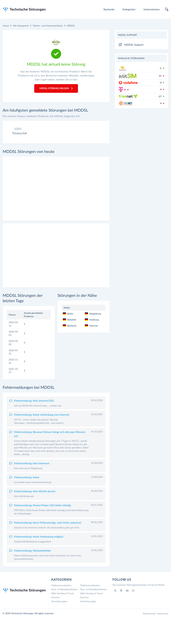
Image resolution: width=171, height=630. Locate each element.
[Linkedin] (127, 602)
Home (6, 25)
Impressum (162, 625)
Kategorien (129, 9)
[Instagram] (133, 602)
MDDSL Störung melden (56, 88)
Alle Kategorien (21, 25)
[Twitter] (115, 602)
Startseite (109, 9)
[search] (166, 9)
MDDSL (71, 25)
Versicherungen (59, 613)
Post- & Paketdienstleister (64, 601)
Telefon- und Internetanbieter (48, 25)
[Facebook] (121, 602)
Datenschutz (149, 625)
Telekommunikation (61, 597)
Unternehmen (151, 9)
